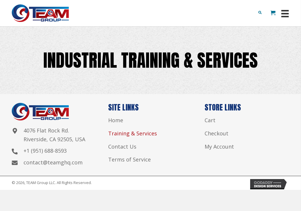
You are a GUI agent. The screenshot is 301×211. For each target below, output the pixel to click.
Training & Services (132, 133)
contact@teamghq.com (53, 162)
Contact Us (122, 146)
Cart (210, 120)
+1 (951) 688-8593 (45, 150)
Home (115, 120)
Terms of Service (129, 159)
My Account (219, 146)
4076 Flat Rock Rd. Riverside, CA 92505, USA (54, 135)
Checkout (216, 133)
